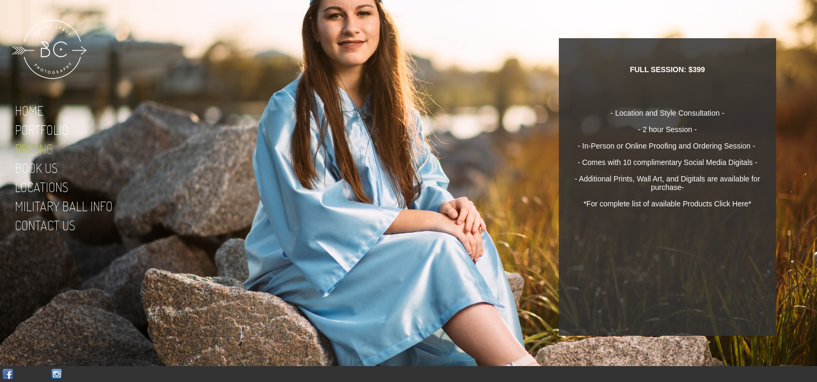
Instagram (56, 374)
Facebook (7, 374)
